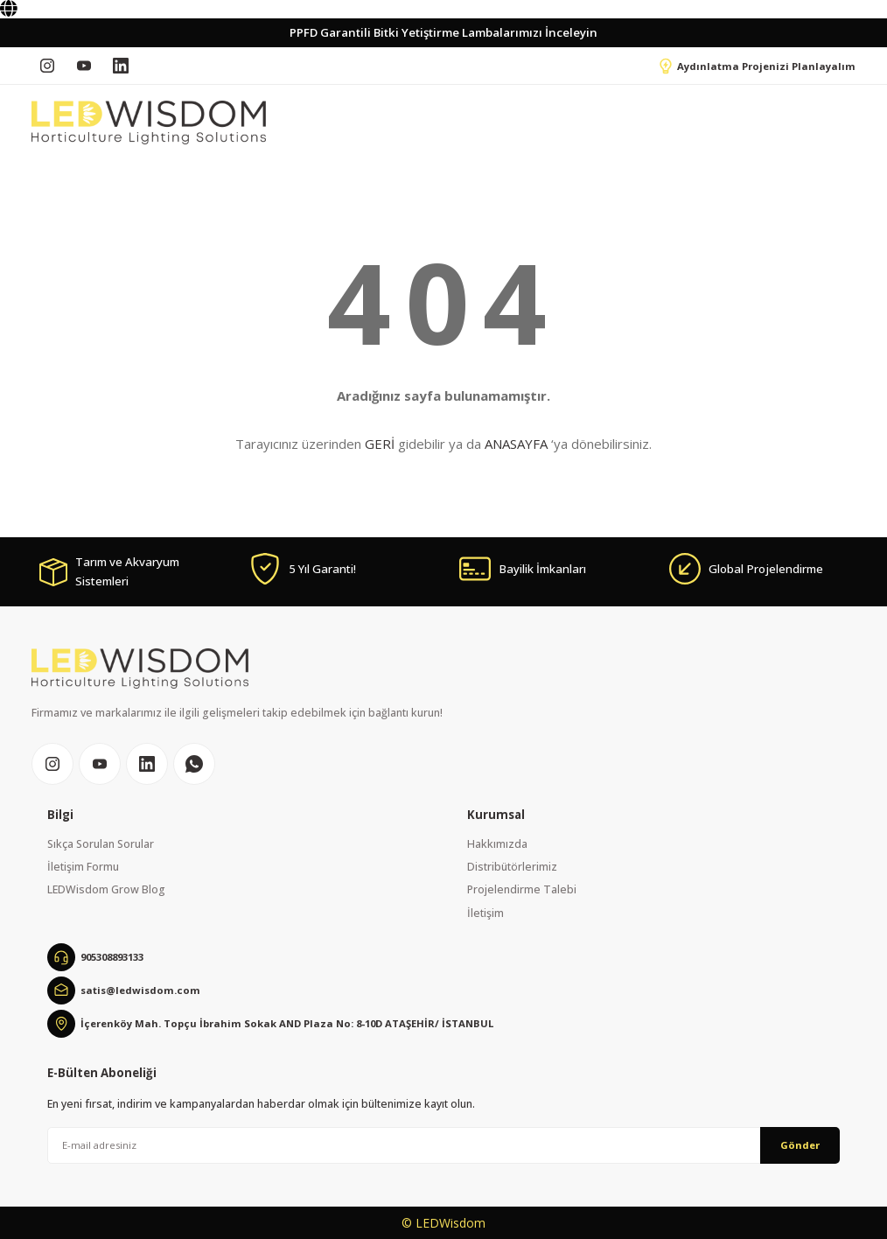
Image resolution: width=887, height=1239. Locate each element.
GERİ (380, 443)
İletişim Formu (83, 866)
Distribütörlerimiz (512, 866)
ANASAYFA (516, 443)
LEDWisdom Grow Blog (106, 889)
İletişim (485, 913)
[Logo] (148, 122)
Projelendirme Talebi (521, 889)
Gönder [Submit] (800, 1145)
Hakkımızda (497, 843)
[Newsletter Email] (443, 1145)
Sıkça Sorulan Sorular (100, 843)
